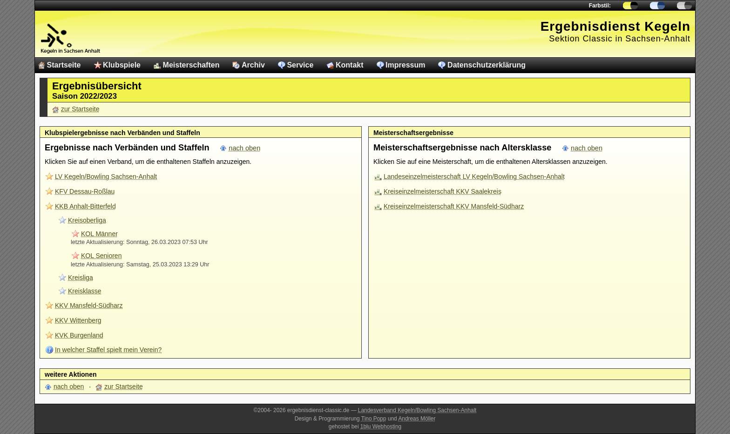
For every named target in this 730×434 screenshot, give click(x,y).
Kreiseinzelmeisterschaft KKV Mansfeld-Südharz (454, 206)
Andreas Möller (416, 418)
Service (300, 65)
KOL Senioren (101, 255)
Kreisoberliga (87, 220)
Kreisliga (80, 277)
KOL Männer (99, 233)
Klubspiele (122, 65)
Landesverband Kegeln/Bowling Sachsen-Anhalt (417, 410)
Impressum (405, 65)
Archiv (253, 65)
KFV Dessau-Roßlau (85, 191)
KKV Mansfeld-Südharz (89, 305)
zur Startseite (80, 109)
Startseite (64, 65)
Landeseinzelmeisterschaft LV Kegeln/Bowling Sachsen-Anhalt (474, 176)
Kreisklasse (84, 291)
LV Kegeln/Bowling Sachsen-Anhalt (106, 176)
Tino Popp (373, 418)
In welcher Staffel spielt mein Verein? (108, 349)
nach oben (244, 148)
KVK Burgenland (79, 335)
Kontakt (350, 65)
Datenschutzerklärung (486, 65)
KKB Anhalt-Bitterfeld (85, 206)
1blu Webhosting (380, 426)
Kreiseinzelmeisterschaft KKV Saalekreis (442, 191)
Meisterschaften (191, 65)
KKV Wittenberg (78, 320)
